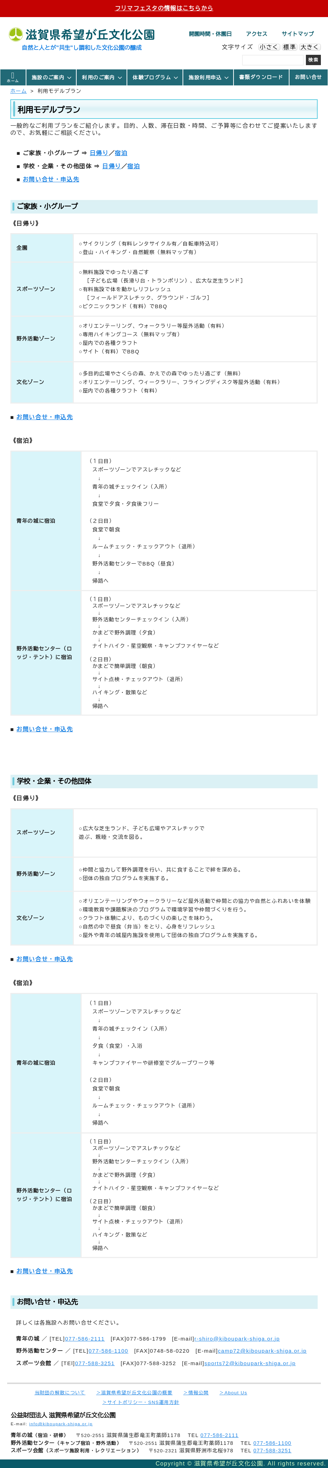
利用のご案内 (102, 77)
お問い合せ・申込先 (51, 180)
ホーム (13, 81)
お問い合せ (308, 77)
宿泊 (121, 153)
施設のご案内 (52, 77)
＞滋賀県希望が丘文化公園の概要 (134, 1392)
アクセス (256, 34)
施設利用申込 (209, 77)
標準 (289, 47)
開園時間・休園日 (210, 34)
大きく (310, 47)
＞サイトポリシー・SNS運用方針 (140, 1402)
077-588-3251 (94, 1363)
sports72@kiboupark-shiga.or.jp (250, 1363)
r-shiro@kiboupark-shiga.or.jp (237, 1339)
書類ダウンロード (261, 77)
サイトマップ (298, 34)
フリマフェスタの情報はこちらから (164, 8)
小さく (269, 47)
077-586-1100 (108, 1351)
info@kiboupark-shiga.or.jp (61, 1424)
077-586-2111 (84, 1339)
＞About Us (233, 1392)
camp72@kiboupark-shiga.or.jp (262, 1351)
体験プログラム (156, 77)
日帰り (99, 153)
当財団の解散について (60, 1392)
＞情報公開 (196, 1392)
